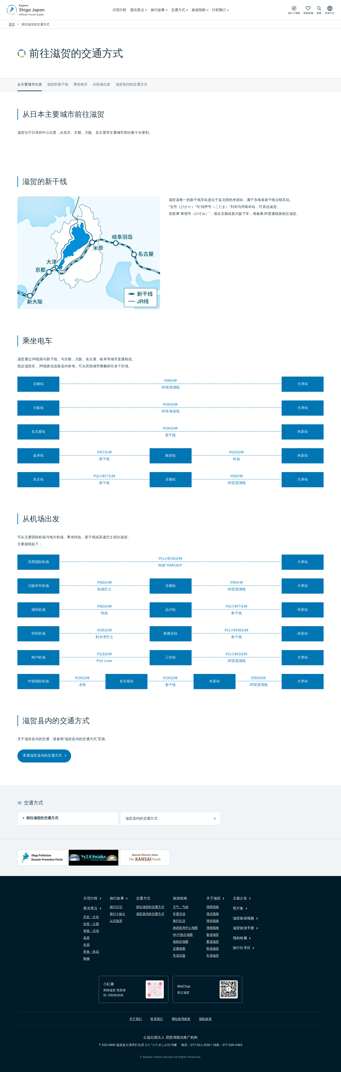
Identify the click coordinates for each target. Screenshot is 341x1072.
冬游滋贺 (212, 955)
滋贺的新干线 (57, 84)
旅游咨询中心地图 (185, 927)
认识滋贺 (116, 920)
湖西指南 (212, 907)
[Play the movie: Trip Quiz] (294, 10)
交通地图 (179, 948)
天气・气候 (181, 907)
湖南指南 (212, 927)
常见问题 (179, 955)
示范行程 (119, 10)
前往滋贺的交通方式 (150, 907)
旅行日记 (116, 907)
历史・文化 (91, 917)
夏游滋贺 (212, 941)
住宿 (86, 944)
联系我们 (156, 1019)
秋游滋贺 (212, 948)
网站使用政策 (181, 1019)
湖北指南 (212, 914)
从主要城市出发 (29, 84)
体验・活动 (91, 930)
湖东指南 (212, 920)
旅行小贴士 (117, 914)
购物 (86, 958)
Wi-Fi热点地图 (183, 934)
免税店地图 (181, 941)
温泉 (86, 937)
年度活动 (179, 914)
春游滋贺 (212, 934)
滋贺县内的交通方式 (131, 84)
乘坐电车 (81, 84)
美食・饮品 (91, 951)
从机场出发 (101, 84)
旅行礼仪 (179, 920)
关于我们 (135, 1019)
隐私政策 (205, 1019)
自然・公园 (91, 923)
